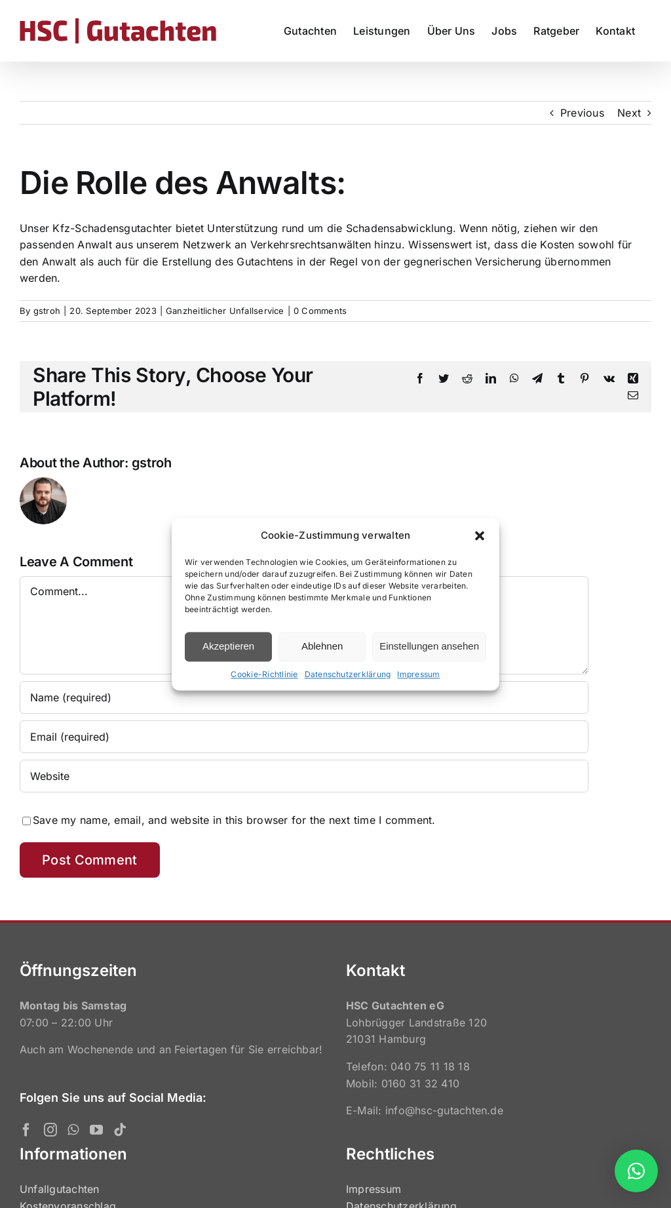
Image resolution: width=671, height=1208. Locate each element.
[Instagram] (50, 1130)
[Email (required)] (304, 736)
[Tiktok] (119, 1130)
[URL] (304, 776)
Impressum (418, 674)
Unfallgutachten (60, 1189)
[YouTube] (96, 1130)
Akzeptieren (228, 646)
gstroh (46, 310)
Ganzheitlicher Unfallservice (225, 310)
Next (629, 112)
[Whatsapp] (73, 1130)
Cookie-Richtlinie (264, 674)
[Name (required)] (304, 697)
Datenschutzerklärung (348, 674)
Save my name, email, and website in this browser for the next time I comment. (234, 820)
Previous (582, 112)
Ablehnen (322, 646)
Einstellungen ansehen (429, 646)
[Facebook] (26, 1130)
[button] (479, 535)
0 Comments (320, 310)
